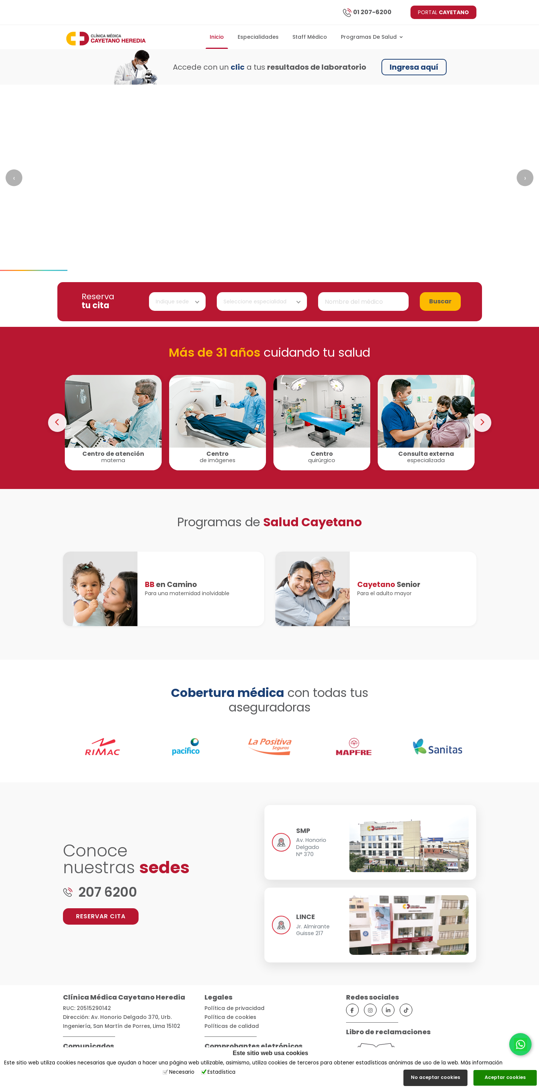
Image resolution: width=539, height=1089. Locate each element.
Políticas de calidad (231, 1026)
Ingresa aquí (414, 67)
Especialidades (258, 37)
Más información (481, 1062)
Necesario (181, 1072)
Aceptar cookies (505, 1077)
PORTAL (443, 12)
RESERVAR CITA (101, 916)
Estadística (221, 1072)
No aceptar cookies (435, 1077)
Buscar (440, 301)
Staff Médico (309, 37)
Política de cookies (230, 1017)
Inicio (217, 37)
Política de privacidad (234, 1008)
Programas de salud (372, 37)
